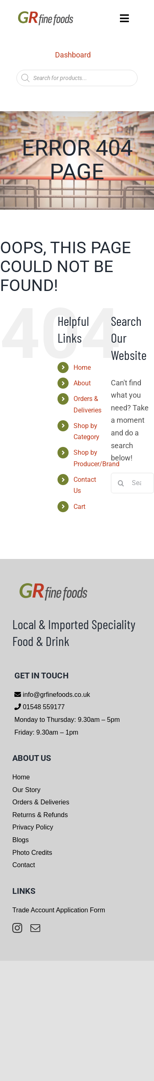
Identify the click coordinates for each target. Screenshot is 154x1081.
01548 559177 (43, 706)
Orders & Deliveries (40, 802)
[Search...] (132, 483)
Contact (23, 864)
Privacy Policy (32, 827)
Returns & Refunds (40, 814)
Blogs (20, 839)
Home (82, 367)
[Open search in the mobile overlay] (77, 78)
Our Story (26, 789)
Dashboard (73, 54)
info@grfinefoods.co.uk (55, 694)
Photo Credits (32, 852)
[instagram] (17, 928)
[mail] (35, 928)
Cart (79, 507)
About (82, 383)
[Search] (121, 483)
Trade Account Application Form (58, 910)
